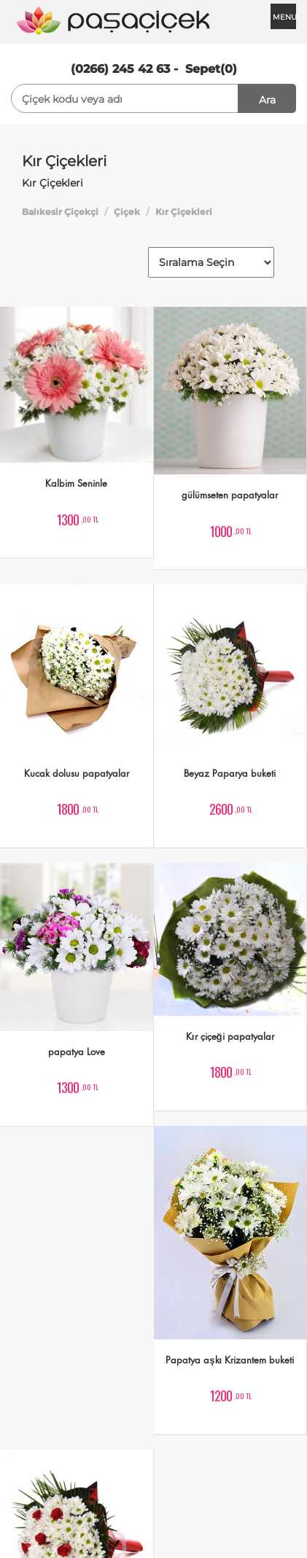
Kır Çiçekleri (183, 211)
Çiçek (127, 211)
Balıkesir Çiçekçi (60, 211)
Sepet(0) (211, 69)
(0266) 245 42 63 (120, 69)
